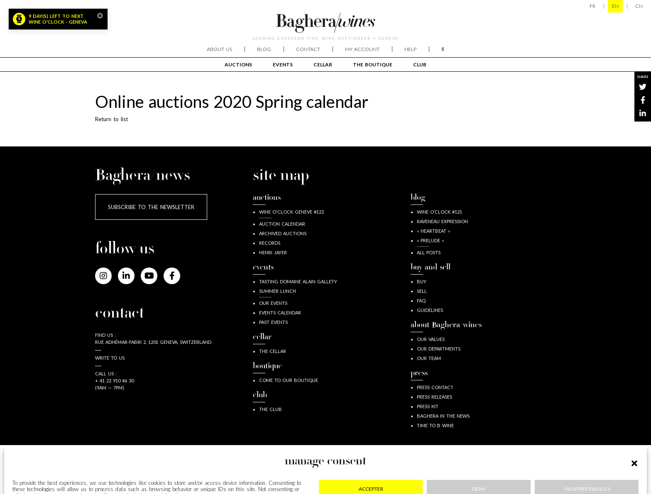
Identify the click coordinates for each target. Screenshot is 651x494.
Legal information (142, 469)
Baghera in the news (443, 416)
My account (362, 49)
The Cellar (272, 351)
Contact (308, 49)
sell (422, 291)
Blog (264, 49)
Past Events (273, 322)
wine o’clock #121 (439, 211)
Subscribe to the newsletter (151, 207)
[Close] (100, 16)
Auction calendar (282, 223)
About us (219, 49)
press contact (435, 387)
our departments (438, 348)
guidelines (430, 310)
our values (431, 339)
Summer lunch (277, 291)
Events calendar (280, 312)
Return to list (111, 119)
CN (639, 6)
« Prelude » (430, 240)
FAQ (421, 300)
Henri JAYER (273, 252)
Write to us (110, 357)
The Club (270, 409)
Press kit (427, 406)
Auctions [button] (238, 64)
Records (269, 243)
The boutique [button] (372, 64)
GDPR (308, 469)
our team (429, 358)
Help (410, 49)
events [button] (283, 64)
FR (592, 6)
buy (421, 281)
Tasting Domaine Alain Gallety (298, 281)
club (419, 64)
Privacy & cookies (234, 469)
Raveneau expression (442, 221)
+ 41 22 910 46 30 (114, 380)
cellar (322, 64)
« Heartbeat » (433, 231)
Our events (273, 303)
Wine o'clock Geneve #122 (291, 211)
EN (615, 6)
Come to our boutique (288, 380)
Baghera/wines (325, 22)
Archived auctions (282, 233)
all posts (429, 252)
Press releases (434, 396)
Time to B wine (435, 425)
